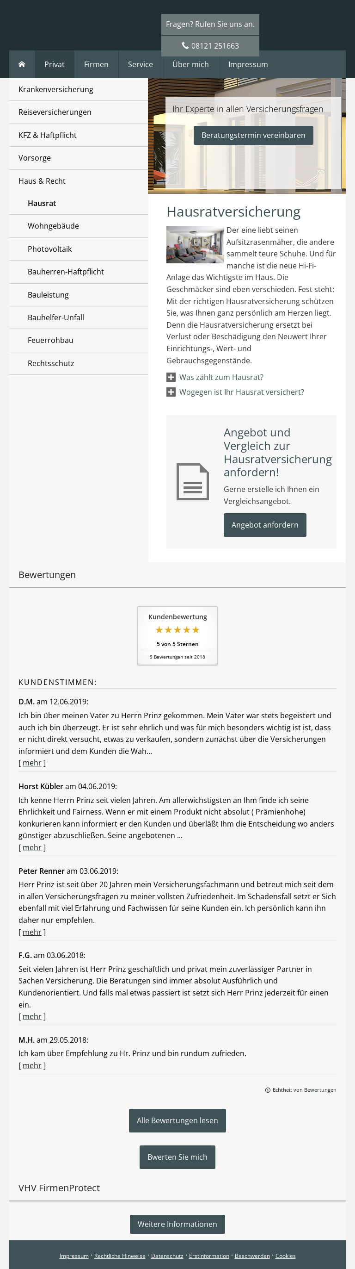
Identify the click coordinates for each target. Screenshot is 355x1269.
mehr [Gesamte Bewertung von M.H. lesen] (32, 1065)
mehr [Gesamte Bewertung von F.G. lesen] (32, 1016)
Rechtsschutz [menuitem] (51, 363)
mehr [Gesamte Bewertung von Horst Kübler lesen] (32, 847)
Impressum (74, 1256)
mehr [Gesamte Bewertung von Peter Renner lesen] (32, 932)
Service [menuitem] (140, 64)
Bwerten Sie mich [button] (177, 1157)
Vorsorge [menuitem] (34, 158)
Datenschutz (167, 1256)
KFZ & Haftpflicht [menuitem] (47, 135)
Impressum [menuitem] (248, 64)
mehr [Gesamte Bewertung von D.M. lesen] (32, 763)
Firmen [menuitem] (96, 64)
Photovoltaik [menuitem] (50, 249)
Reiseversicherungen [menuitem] (55, 112)
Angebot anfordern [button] (265, 525)
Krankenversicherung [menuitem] (55, 89)
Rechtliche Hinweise (120, 1256)
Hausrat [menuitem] (42, 203)
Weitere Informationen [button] (177, 1224)
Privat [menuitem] (54, 64)
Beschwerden (252, 1256)
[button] (221, 377)
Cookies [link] (285, 1256)
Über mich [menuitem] (190, 64)
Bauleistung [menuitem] (48, 295)
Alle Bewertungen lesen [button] (177, 1120)
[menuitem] (22, 64)
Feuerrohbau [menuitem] (50, 340)
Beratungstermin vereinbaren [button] (254, 135)
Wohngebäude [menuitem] (53, 226)
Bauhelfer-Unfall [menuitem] (56, 317)
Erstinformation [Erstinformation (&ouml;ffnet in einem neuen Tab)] (209, 1256)
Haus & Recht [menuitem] (42, 181)
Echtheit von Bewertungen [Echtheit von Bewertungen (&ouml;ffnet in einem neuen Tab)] (305, 1089)
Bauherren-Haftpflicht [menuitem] (66, 272)
